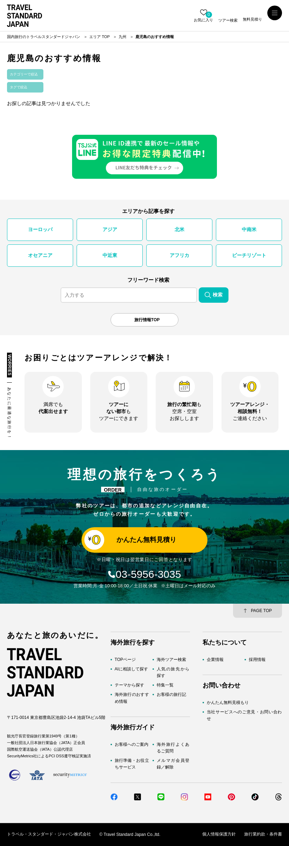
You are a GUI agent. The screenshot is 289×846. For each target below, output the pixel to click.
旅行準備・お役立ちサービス (132, 764)
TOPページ (125, 659)
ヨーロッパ (40, 229)
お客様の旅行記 (171, 694)
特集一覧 (165, 685)
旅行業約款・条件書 (263, 834)
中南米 (249, 229)
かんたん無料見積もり (228, 702)
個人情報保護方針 (219, 834)
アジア (110, 229)
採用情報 (257, 659)
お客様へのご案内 (131, 744)
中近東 (110, 255)
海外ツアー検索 (171, 659)
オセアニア (40, 255)
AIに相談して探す (131, 669)
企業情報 (215, 659)
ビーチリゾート (249, 255)
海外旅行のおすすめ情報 (132, 698)
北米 (179, 229)
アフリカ (179, 255)
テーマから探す (129, 685)
